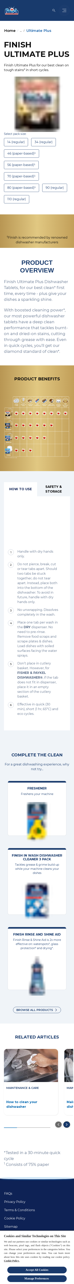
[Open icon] (54, 10)
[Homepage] (11, 10)
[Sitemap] (11, 1226)
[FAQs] (8, 1193)
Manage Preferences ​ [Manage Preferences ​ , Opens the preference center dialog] (37, 1278)
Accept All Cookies (37, 1269)
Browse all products (34, 1010)
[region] (37, 1257)
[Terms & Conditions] (19, 1210)
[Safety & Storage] (53, 489)
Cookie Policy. (12, 1260)
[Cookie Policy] (14, 1218)
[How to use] (20, 489)
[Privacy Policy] (15, 1201)
